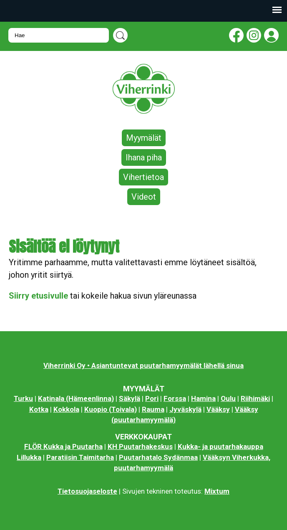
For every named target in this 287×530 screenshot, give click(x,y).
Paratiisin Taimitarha (80, 457)
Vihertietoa (143, 177)
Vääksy (218, 409)
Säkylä (129, 398)
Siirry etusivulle (38, 296)
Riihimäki (255, 398)
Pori (152, 398)
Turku (23, 398)
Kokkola (66, 409)
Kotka (38, 409)
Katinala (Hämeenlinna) (76, 398)
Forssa (175, 398)
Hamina (203, 398)
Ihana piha (144, 157)
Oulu (228, 398)
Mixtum (216, 491)
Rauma (153, 409)
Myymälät (143, 138)
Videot (143, 197)
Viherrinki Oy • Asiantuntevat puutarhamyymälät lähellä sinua (143, 365)
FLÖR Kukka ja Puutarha (63, 446)
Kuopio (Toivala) (110, 409)
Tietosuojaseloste (87, 491)
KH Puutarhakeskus (140, 446)
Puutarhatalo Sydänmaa (158, 457)
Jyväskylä (185, 409)
